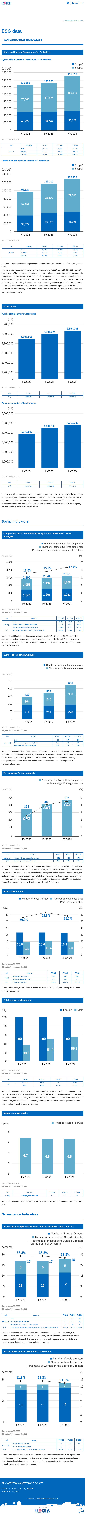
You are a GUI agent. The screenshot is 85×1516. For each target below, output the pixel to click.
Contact (75, 3)
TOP (63, 20)
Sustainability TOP (71, 20)
